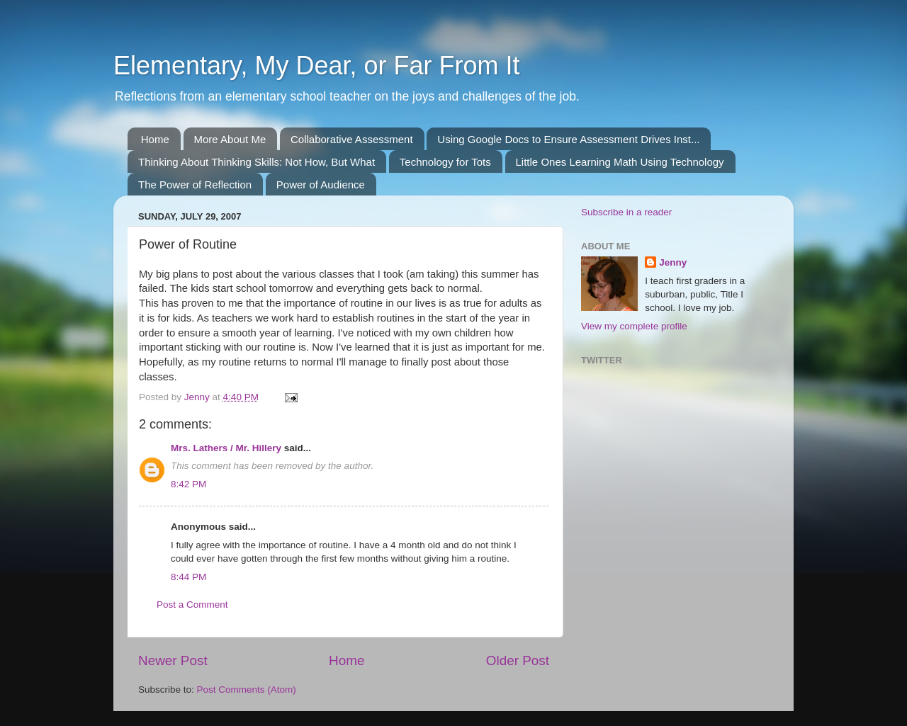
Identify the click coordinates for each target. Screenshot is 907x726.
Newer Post (173, 660)
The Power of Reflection (195, 184)
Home (155, 139)
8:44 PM (188, 577)
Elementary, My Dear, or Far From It (316, 65)
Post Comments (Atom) (246, 689)
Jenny (673, 262)
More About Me (230, 139)
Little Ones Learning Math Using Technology (620, 162)
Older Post (517, 660)
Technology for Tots (445, 162)
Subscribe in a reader (626, 212)
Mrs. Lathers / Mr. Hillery (226, 448)
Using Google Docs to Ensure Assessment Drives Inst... (568, 139)
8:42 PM (188, 484)
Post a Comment (192, 604)
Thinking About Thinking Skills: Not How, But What (256, 162)
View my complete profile (634, 326)
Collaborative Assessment (352, 139)
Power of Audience (320, 184)
